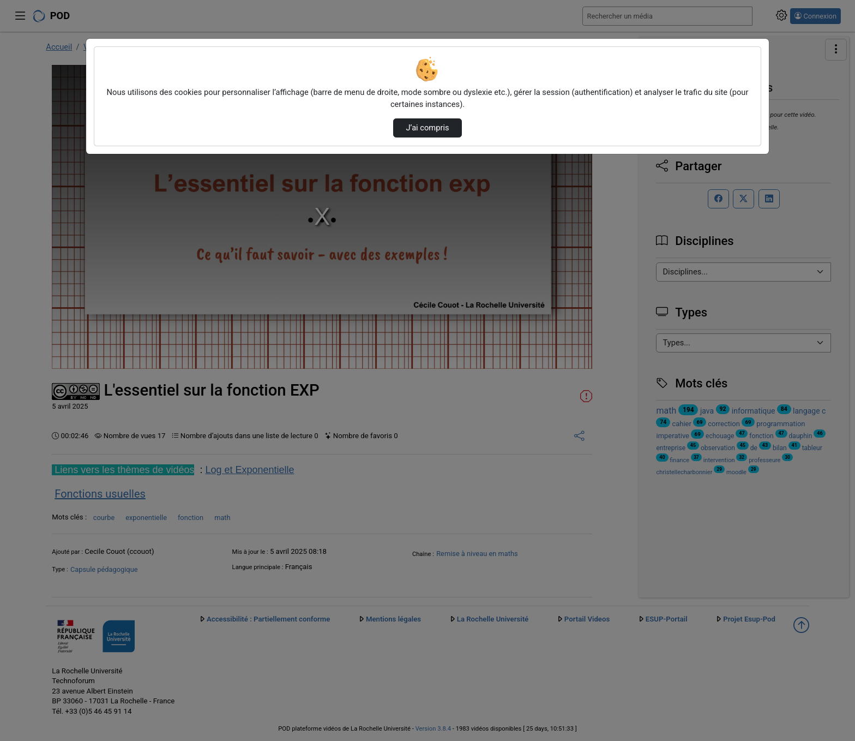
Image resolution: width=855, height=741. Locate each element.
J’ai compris (427, 128)
